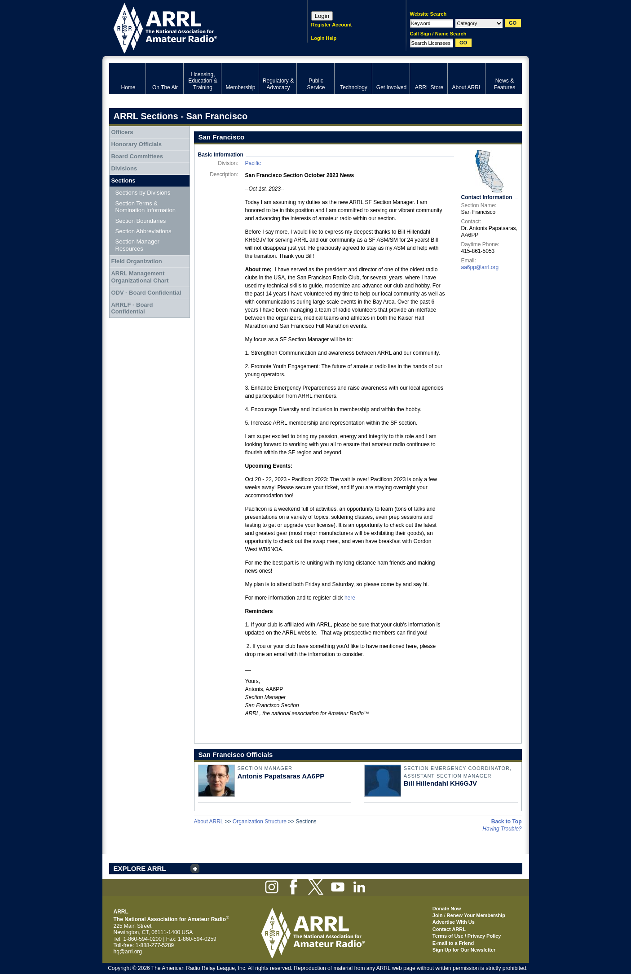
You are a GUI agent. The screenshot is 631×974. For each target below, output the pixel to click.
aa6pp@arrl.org (480, 267)
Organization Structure (260, 821)
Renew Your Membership (476, 915)
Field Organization (136, 261)
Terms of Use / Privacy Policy (466, 936)
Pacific (253, 163)
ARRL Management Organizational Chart (139, 277)
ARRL (196, 27)
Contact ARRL (449, 929)
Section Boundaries (140, 220)
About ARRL (209, 821)
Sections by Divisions (143, 192)
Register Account (331, 24)
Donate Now (446, 908)
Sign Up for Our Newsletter (464, 949)
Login (322, 16)
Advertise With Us (453, 922)
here (349, 598)
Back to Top (506, 821)
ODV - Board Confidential (146, 292)
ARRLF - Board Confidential (132, 308)
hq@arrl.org (128, 951)
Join (437, 915)
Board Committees (137, 156)
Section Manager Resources (137, 245)
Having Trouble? (501, 829)
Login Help (324, 38)
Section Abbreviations (143, 231)
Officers (122, 132)
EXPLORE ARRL (140, 868)
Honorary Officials (136, 144)
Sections (123, 180)
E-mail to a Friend (453, 943)
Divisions (124, 168)
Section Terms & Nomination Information (145, 207)
